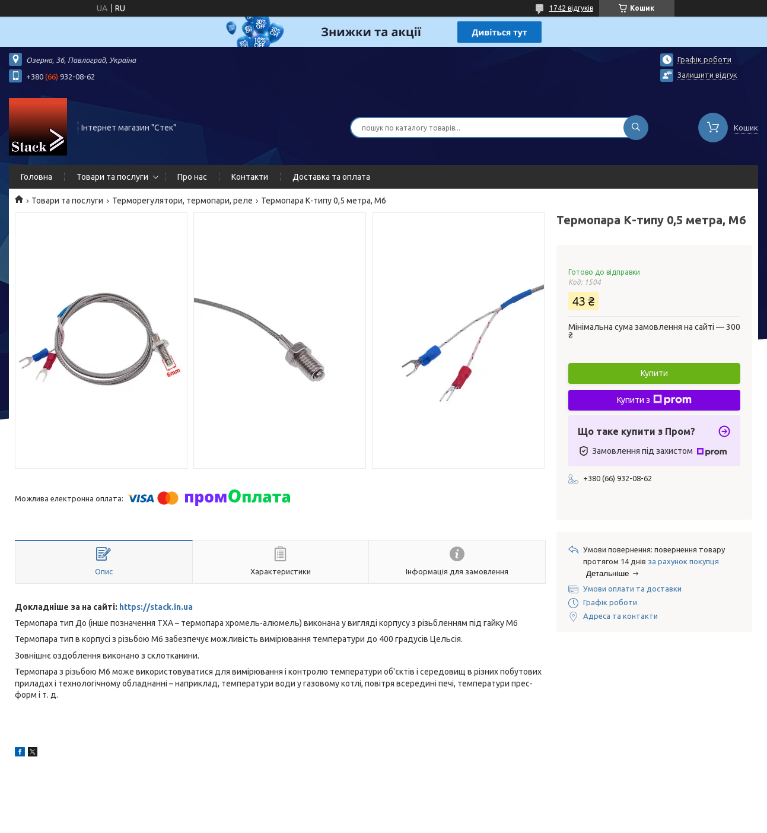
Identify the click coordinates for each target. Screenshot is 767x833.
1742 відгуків (571, 8)
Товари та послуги (112, 177)
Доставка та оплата (331, 177)
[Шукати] (635, 127)
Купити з (654, 400)
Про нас (192, 177)
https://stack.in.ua (156, 607)
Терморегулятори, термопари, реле (182, 200)
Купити (654, 373)
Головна (36, 177)
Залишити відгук (707, 75)
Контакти (249, 177)
